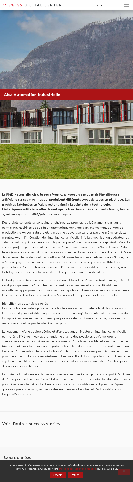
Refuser (75, 475)
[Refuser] (124, 472)
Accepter (58, 475)
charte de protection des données (77, 468)
